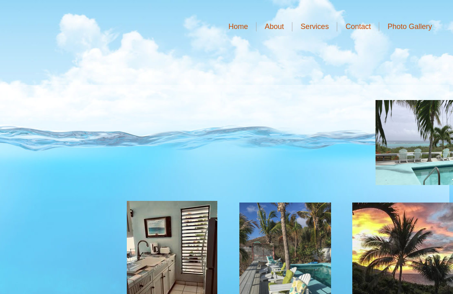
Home (238, 26)
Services (315, 26)
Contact (358, 26)
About (274, 26)
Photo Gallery (409, 26)
